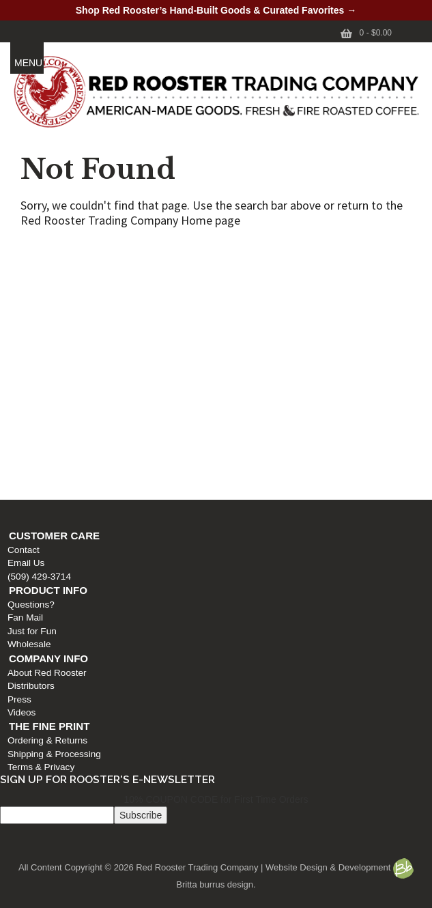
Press (16, 415)
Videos (18, 428)
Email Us (22, 279)
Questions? (27, 320)
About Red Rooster (43, 389)
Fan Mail (22, 333)
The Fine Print (45, 442)
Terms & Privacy (37, 483)
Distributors (27, 402)
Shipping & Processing (51, 470)
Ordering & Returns (44, 456)
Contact (20, 266)
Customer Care (50, 251)
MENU (28, 62)
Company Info (45, 374)
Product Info (44, 306)
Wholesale (25, 360)
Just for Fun (28, 347)
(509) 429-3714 (36, 292)
